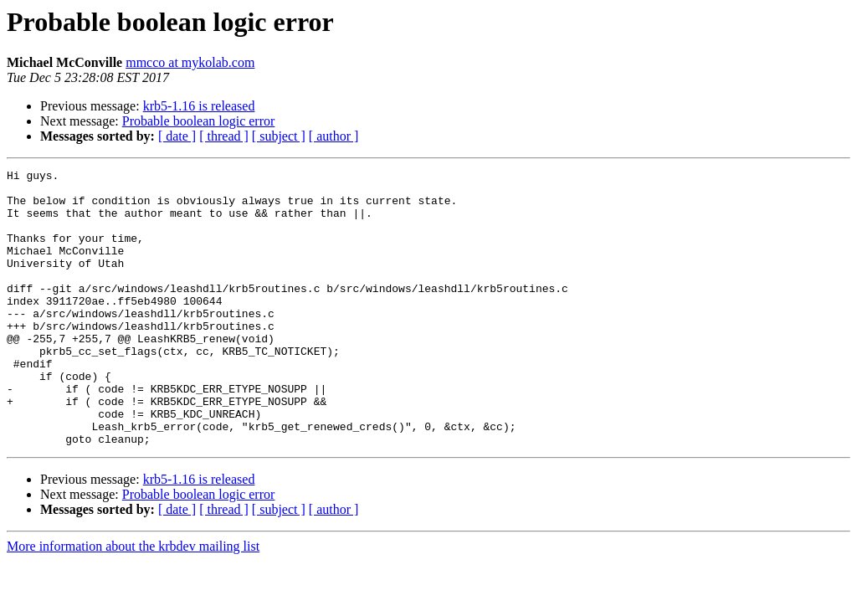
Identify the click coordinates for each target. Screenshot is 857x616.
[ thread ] (224, 136)
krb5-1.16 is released (199, 106)
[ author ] (334, 136)
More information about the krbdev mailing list (133, 601)
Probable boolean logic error (198, 121)
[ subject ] (278, 136)
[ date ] (177, 136)
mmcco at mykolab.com (190, 62)
